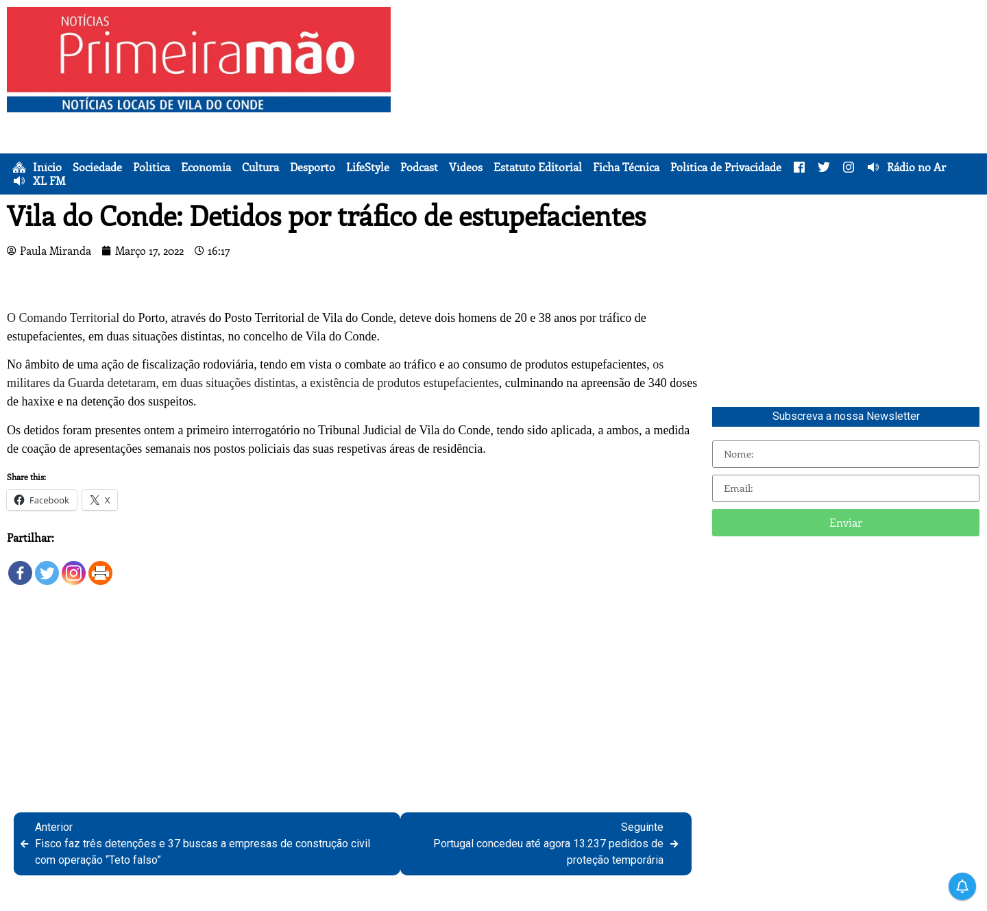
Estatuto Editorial (538, 167)
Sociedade (97, 167)
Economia (206, 167)
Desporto (312, 167)
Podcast (419, 167)
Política (151, 167)
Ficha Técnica (626, 167)
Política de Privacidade (725, 167)
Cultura (260, 167)
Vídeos (466, 167)
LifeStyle (367, 167)
